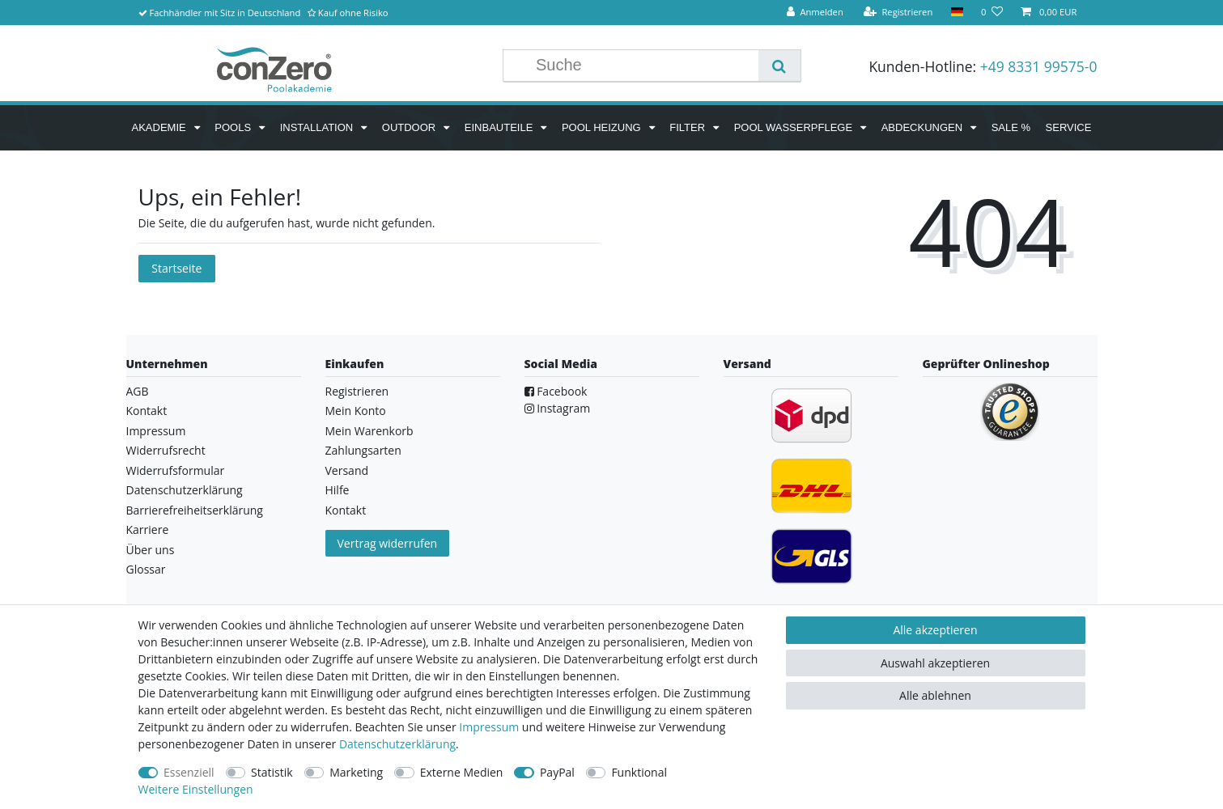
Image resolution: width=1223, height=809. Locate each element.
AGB (137, 391)
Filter (688, 127)
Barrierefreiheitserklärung (194, 510)
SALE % (1011, 127)
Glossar (146, 569)
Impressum (156, 430)
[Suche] (779, 65)
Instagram (557, 408)
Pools (233, 127)
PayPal (557, 772)
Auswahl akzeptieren (935, 663)
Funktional (639, 772)
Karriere (147, 529)
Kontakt (147, 410)
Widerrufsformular (175, 470)
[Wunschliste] (992, 12)
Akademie (160, 127)
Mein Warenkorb (369, 430)
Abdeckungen (923, 127)
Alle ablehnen (935, 695)
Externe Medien (461, 772)
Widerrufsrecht (166, 450)
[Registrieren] (898, 12)
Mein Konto (355, 410)
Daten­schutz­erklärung (397, 744)
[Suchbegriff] (643, 65)
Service (1069, 127)
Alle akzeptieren (935, 629)
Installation (318, 127)
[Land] (956, 12)
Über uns (150, 549)
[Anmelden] (815, 12)
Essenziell (188, 772)
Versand (347, 470)
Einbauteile (500, 127)
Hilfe (337, 490)
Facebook (556, 391)
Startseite (176, 268)
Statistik (272, 772)
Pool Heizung (602, 127)
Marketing (356, 772)
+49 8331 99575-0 (1039, 66)
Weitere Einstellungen (195, 789)
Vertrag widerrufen (388, 543)
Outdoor (410, 127)
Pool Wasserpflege (795, 127)
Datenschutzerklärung (184, 490)
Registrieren (357, 391)
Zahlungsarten (363, 450)
